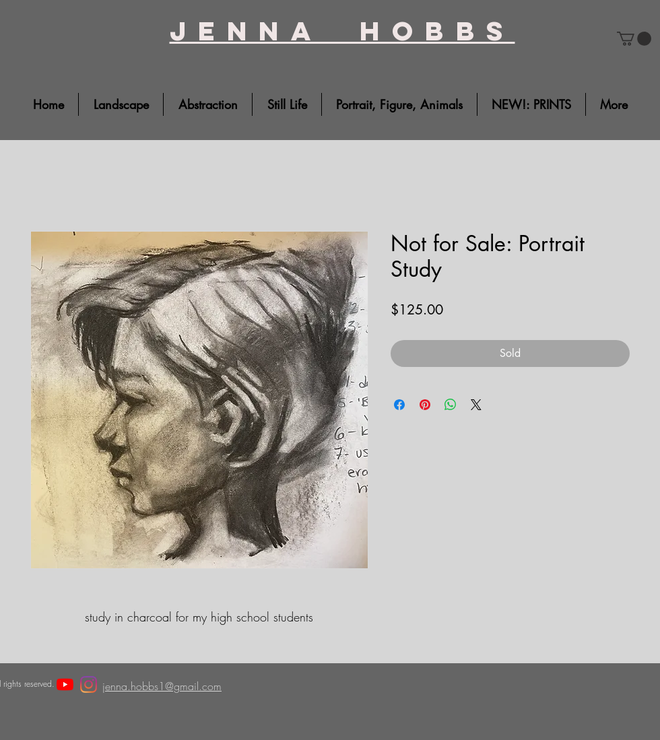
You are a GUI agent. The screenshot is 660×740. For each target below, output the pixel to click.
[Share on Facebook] (399, 405)
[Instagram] (88, 684)
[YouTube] (65, 684)
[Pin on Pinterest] (425, 405)
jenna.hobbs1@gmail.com (162, 686)
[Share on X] (476, 405)
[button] (634, 39)
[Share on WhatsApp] (450, 405)
